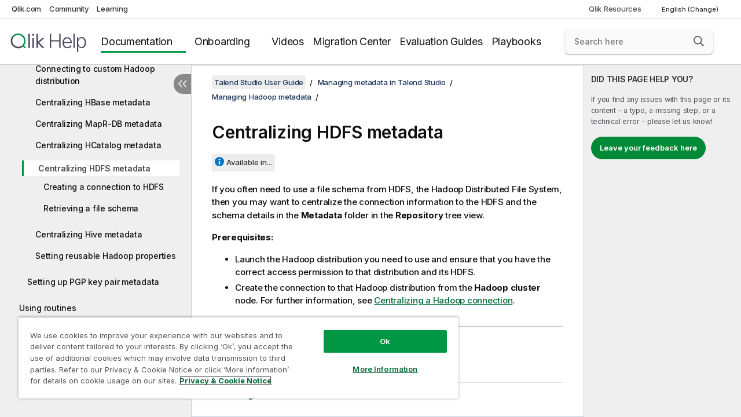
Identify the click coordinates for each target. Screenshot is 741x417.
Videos (288, 41)
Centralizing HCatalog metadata (98, 145)
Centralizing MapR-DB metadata (98, 124)
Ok (376, 332)
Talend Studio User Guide (258, 82)
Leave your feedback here (648, 147)
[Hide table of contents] (182, 84)
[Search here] (639, 42)
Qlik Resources (615, 8)
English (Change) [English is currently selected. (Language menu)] (691, 9)
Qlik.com (26, 8)
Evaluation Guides (441, 41)
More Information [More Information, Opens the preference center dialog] (376, 360)
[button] (698, 41)
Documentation (137, 41)
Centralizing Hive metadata (88, 234)
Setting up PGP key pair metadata (93, 282)
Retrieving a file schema (90, 208)
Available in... (249, 162)
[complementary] (662, 241)
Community (69, 8)
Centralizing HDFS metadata (94, 168)
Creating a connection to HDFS (103, 187)
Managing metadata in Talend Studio (382, 82)
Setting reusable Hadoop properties (105, 256)
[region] (233, 353)
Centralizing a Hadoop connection (443, 300)
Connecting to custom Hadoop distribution (95, 75)
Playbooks (516, 41)
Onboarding (222, 41)
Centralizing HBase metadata (92, 102)
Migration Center (352, 41)
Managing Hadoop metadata (261, 96)
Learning (112, 8)
